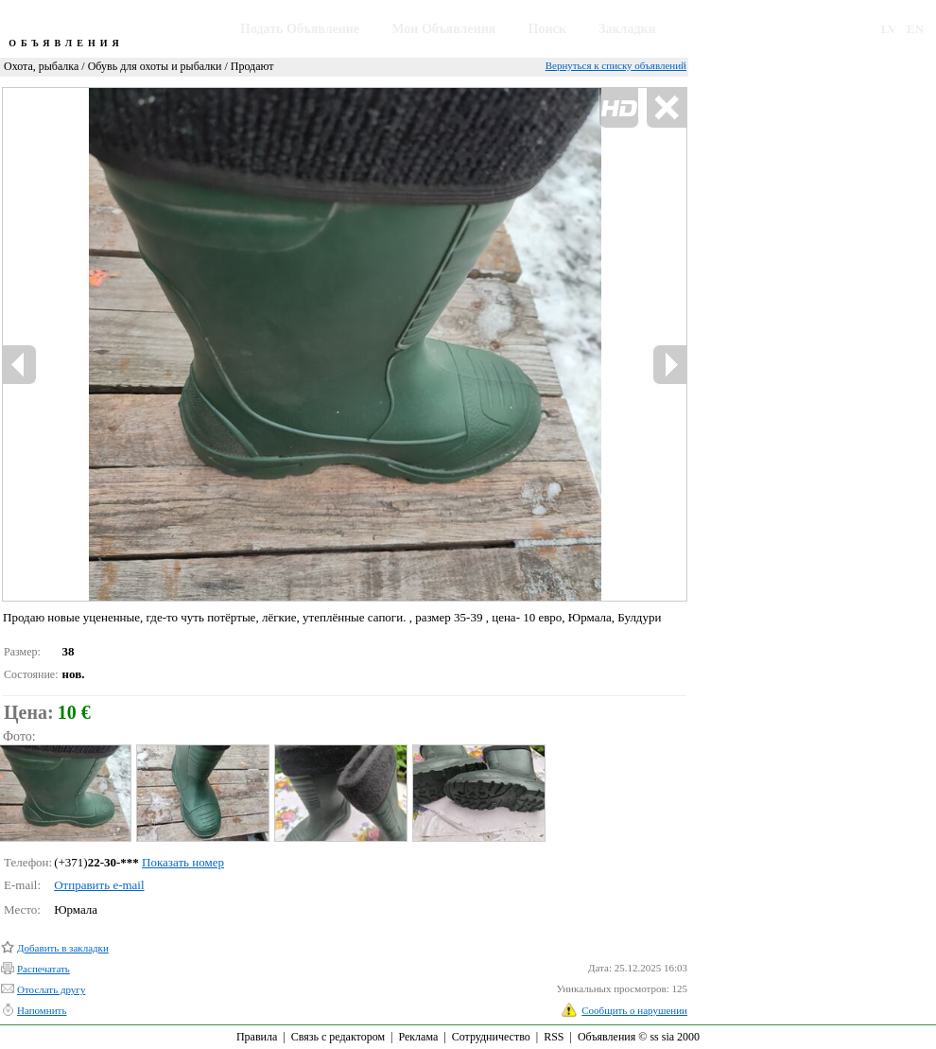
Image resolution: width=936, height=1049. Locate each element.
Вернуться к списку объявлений (616, 65)
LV (889, 29)
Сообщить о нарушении (634, 1010)
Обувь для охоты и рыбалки (155, 66)
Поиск (547, 29)
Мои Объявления (443, 29)
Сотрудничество (491, 1036)
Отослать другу (51, 989)
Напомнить (41, 1010)
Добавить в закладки (63, 947)
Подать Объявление (299, 29)
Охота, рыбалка (41, 66)
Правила (256, 1036)
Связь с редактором (338, 1036)
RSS (553, 1036)
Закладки (627, 29)
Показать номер (183, 862)
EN (915, 29)
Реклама (418, 1036)
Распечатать (43, 968)
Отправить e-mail (99, 885)
